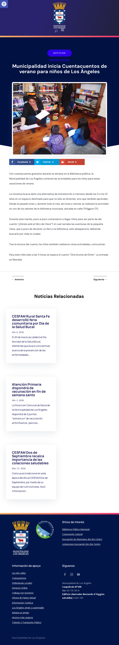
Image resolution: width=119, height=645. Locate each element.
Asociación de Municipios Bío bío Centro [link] (82, 539)
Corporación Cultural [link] (72, 534)
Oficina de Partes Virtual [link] (24, 597)
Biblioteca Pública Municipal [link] (76, 529)
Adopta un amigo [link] (20, 612)
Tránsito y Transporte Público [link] (26, 622)
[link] (4, 4)
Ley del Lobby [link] (19, 573)
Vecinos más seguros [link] (22, 617)
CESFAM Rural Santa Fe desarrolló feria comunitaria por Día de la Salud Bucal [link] (31, 321)
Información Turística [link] (22, 602)
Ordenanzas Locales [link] (22, 582)
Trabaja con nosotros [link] (23, 592)
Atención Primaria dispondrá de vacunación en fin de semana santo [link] (29, 389)
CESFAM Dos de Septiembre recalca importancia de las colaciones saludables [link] (30, 457)
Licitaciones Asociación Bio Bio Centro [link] (81, 544)
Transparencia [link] (19, 578)
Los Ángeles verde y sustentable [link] (28, 607)
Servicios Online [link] (20, 587)
